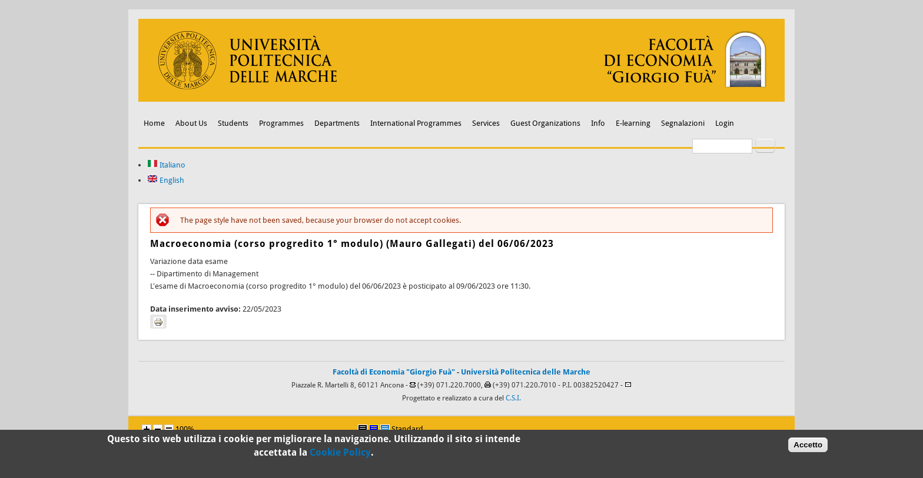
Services (486, 123)
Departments (337, 123)
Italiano (166, 165)
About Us (191, 123)
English (165, 180)
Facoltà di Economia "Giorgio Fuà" (394, 371)
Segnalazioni (683, 123)
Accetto (807, 447)
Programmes (281, 123)
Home (154, 123)
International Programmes (416, 123)
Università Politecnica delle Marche (525, 371)
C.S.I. (513, 398)
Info (598, 123)
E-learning (633, 123)
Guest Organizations (545, 123)
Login (724, 123)
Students (233, 123)
